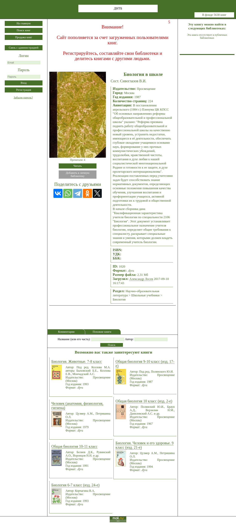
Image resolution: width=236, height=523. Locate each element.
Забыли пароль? (23, 97)
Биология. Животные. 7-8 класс (76, 361)
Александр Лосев (141, 279)
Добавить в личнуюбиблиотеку (77, 174)
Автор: (129, 339)
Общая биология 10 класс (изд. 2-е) (144, 401)
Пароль (23, 70)
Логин (24, 56)
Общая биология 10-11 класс (74, 446)
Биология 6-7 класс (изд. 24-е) (75, 485)
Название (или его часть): (74, 339)
